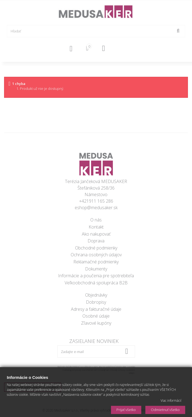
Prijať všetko (126, 409)
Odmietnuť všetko (165, 409)
